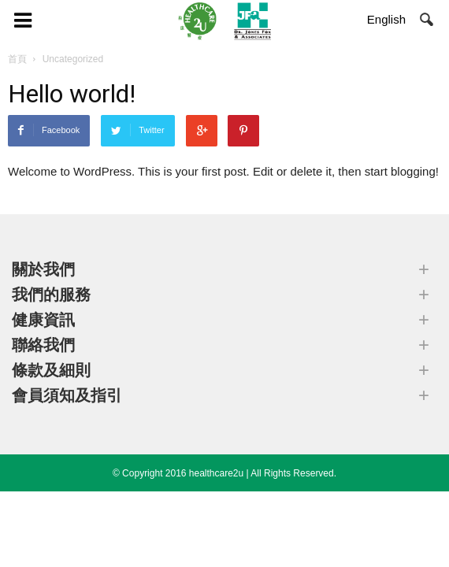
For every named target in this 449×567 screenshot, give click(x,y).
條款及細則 (51, 370)
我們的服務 (51, 294)
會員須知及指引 (67, 395)
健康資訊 (43, 319)
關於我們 (43, 269)
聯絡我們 (43, 345)
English (386, 19)
